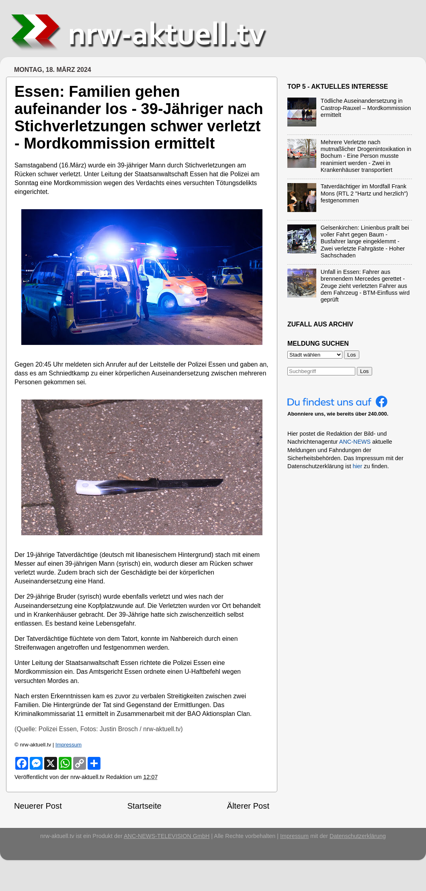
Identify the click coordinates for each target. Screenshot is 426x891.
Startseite (144, 805)
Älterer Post (248, 805)
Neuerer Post (38, 805)
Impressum (68, 745)
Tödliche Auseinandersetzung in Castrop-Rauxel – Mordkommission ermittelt (366, 108)
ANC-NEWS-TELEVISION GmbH (167, 836)
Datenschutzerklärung (358, 836)
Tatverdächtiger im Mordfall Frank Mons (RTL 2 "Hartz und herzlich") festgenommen (364, 193)
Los (364, 371)
